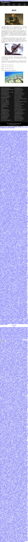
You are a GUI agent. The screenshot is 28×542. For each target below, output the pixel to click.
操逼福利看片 (19, 171)
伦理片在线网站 (23, 314)
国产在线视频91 (16, 192)
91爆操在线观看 (19, 189)
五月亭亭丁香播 (23, 173)
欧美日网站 (6, 452)
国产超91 (4, 434)
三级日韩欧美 (14, 138)
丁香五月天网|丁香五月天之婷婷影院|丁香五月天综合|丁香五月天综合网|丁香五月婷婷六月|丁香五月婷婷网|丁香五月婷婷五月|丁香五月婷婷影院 (14, 338)
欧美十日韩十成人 (10, 464)
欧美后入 (19, 488)
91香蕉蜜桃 (6, 415)
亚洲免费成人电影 (23, 511)
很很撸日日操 (19, 200)
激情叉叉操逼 (5, 135)
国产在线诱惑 (6, 194)
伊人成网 (4, 522)
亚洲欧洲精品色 (24, 215)
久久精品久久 (20, 242)
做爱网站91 (21, 341)
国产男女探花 (10, 356)
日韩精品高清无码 (18, 292)
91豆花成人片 (17, 391)
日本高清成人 (2, 309)
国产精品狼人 (17, 279)
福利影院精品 (23, 249)
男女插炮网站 (7, 178)
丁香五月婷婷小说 (23, 239)
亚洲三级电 (8, 485)
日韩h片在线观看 (16, 161)
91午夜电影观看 (11, 429)
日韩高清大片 (10, 157)
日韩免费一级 (2, 304)
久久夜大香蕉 (17, 517)
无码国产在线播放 (5, 187)
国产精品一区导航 (20, 160)
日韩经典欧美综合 (15, 180)
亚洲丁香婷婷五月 (17, 247)
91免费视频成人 (5, 313)
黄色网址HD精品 (13, 213)
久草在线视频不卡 (15, 539)
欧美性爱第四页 (16, 185)
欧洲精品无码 (8, 256)
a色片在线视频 (20, 261)
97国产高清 (4, 355)
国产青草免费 (11, 276)
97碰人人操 (17, 366)
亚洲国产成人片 (21, 483)
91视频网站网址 (10, 374)
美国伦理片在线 (13, 245)
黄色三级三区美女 (5, 155)
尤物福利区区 (13, 257)
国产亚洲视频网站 (13, 264)
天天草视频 (17, 531)
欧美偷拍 (25, 410)
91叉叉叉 (26, 476)
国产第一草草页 (23, 163)
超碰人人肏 (12, 384)
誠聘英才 (14, 5)
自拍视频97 (10, 489)
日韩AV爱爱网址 (8, 461)
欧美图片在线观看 (10, 165)
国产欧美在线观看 (7, 250)
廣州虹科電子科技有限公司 (18, 97)
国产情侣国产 (25, 492)
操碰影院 (13, 343)
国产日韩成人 (8, 448)
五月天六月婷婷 (17, 208)
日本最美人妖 (13, 224)
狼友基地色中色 (7, 356)
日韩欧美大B (10, 529)
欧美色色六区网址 (19, 400)
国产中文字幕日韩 (7, 308)
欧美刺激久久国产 (19, 501)
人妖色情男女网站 (20, 451)
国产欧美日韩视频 (6, 302)
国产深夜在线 (14, 219)
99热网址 (23, 528)
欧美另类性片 (5, 167)
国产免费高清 (17, 250)
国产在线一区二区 (17, 152)
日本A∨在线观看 (17, 477)
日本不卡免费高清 (8, 242)
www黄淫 (1, 440)
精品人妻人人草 (23, 358)
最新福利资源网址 (5, 186)
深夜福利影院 (25, 303)
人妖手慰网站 (19, 353)
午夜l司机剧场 (24, 467)
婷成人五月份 (23, 422)
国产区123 (7, 515)
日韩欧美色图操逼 (3, 142)
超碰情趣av (14, 536)
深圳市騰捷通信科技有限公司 (5, 104)
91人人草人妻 (13, 516)
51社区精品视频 (13, 528)
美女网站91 (20, 360)
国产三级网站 (2, 496)
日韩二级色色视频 (15, 482)
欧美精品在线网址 (10, 137)
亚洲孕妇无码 (15, 149)
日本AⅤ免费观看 (16, 524)
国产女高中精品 (13, 383)
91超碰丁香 (20, 370)
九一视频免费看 (8, 423)
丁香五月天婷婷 (4, 165)
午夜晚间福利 (20, 304)
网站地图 (12, 127)
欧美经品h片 (9, 357)
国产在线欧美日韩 (20, 256)
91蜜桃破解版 (5, 488)
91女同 (14, 495)
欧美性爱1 (14, 457)
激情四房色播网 (15, 165)
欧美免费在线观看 (3, 216)
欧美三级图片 (24, 132)
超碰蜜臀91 (24, 453)
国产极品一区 (25, 306)
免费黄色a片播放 (2, 245)
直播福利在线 (4, 258)
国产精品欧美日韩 (19, 428)
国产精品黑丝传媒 (8, 493)
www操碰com (5, 491)
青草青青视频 (20, 132)
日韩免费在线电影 (5, 153)
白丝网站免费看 (16, 195)
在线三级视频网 (3, 222)
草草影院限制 (5, 505)
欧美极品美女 (24, 204)
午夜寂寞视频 (13, 363)
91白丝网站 (9, 510)
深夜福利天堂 (20, 406)
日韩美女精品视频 (8, 219)
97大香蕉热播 (20, 475)
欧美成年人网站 (10, 132)
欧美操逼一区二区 (23, 500)
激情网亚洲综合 (13, 233)
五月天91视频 (18, 396)
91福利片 (8, 526)
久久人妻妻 (19, 392)
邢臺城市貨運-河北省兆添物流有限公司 (20, 109)
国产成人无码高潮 (18, 130)
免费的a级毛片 (3, 237)
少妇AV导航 (22, 370)
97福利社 (15, 487)
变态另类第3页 (10, 175)
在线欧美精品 (14, 154)
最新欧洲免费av (5, 289)
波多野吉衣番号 (7, 217)
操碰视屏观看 (2, 305)
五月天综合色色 (13, 237)
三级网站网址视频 (21, 450)
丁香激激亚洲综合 (25, 141)
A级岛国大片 (14, 498)
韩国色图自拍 (2, 446)
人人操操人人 (24, 526)
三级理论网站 (17, 164)
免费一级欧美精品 (11, 152)
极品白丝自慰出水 (5, 180)
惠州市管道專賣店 (17, 100)
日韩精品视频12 (10, 494)
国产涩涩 (4, 343)
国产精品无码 (5, 214)
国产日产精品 (7, 176)
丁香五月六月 (12, 229)
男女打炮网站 (17, 298)
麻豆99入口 (11, 441)
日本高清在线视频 (22, 282)
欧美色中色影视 (19, 393)
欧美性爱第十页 (19, 175)
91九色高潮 (13, 519)
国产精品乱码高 (9, 272)
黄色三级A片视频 (8, 263)
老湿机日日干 (24, 228)
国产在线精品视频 (6, 253)
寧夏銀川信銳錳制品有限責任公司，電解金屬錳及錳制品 (7, 92)
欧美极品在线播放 (9, 241)
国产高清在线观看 (22, 194)
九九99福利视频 (10, 506)
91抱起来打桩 (21, 485)
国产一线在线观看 (22, 496)
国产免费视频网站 (13, 174)
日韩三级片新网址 (8, 362)
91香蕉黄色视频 (12, 134)
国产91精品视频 (6, 205)
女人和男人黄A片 (8, 233)
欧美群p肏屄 (17, 418)
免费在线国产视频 (17, 148)
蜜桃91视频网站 (22, 340)
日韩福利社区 (23, 461)
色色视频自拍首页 (24, 498)
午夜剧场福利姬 (15, 483)
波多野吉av (22, 476)
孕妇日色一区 (23, 254)
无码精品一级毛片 (9, 181)
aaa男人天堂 (20, 509)
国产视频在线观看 (12, 254)
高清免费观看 (4, 290)
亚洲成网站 (5, 533)
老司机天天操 (20, 284)
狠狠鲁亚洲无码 (2, 171)
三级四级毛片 (4, 540)
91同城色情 (3, 433)
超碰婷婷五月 (10, 177)
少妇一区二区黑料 (19, 159)
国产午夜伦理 (21, 169)
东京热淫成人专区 (20, 505)
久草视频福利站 (15, 146)
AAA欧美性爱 (9, 432)
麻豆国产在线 (7, 392)
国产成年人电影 (21, 185)
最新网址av (2, 421)
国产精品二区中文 (5, 300)
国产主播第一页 (17, 194)
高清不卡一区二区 (7, 244)
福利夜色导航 (4, 407)
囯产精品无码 (15, 157)
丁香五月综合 (22, 289)
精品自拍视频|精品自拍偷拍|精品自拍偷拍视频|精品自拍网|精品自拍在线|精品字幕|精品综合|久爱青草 (14, 316)
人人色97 (24, 440)
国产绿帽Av (14, 535)
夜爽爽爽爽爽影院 (19, 308)
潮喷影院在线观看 (19, 174)
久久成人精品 (2, 468)
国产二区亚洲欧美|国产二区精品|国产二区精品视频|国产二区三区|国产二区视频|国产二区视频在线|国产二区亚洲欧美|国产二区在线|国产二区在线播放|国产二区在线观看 (14, 330)
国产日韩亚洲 (11, 247)
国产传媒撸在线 (18, 150)
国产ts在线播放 (3, 181)
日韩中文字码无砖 (18, 196)
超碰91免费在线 (15, 504)
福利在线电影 (10, 146)
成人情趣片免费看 (8, 236)
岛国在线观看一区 (17, 300)
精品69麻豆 (3, 396)
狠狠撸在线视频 (21, 247)
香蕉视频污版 (15, 522)
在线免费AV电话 (18, 431)
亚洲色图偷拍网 (10, 439)
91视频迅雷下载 (14, 191)
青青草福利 (25, 468)
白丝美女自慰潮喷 (23, 194)
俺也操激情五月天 (3, 344)
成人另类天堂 (3, 409)
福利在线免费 (7, 306)
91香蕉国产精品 (12, 298)
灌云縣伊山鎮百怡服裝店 (18, 96)
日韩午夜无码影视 (23, 297)
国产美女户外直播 (15, 267)
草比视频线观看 (9, 457)
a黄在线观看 (18, 502)
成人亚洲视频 (4, 199)
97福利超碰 (8, 540)
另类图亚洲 (8, 340)
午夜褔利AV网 (9, 424)
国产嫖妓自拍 (22, 472)
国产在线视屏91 (5, 442)
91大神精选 (2, 518)
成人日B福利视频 (18, 526)
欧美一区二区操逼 (17, 201)
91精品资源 (12, 437)
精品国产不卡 (7, 278)
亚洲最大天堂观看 (12, 418)
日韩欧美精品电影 (7, 201)
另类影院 (17, 341)
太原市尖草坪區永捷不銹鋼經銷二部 (6, 120)
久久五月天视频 (21, 389)
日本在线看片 (7, 226)
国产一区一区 (25, 276)
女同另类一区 (18, 233)
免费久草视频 (14, 275)
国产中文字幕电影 (18, 212)
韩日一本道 (5, 506)
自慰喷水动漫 (5, 230)
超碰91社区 (8, 522)
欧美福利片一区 (14, 268)
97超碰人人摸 (15, 438)
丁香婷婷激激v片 (12, 246)
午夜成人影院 (17, 262)
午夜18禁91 (21, 423)
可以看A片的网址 (20, 149)
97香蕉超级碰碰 (24, 233)
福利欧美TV (7, 484)
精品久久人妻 (9, 539)
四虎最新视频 (6, 143)
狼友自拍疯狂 (7, 360)
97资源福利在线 (16, 390)
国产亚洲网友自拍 (13, 227)
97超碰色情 (3, 360)
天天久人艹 (20, 350)
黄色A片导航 (17, 405)
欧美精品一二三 (11, 156)
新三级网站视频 (17, 239)
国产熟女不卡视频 (24, 233)
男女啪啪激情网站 (25, 227)
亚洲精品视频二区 (10, 515)
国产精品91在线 (9, 180)
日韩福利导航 (2, 528)
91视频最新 (25, 529)
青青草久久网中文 (19, 355)
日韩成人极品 (4, 267)
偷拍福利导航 (4, 207)
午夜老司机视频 (22, 359)
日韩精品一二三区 (10, 423)
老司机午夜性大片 (3, 515)
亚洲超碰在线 (13, 364)
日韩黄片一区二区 (19, 264)
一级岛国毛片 (13, 208)
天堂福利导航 (25, 438)
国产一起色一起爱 (17, 205)
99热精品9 (13, 461)
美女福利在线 (23, 148)
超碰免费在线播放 (13, 523)
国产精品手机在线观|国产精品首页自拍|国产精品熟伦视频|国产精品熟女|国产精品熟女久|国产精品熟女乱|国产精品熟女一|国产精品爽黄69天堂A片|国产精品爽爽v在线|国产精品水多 (14, 337)
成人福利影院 (13, 309)
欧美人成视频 (21, 235)
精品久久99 (19, 467)
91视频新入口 (3, 384)
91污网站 (11, 513)
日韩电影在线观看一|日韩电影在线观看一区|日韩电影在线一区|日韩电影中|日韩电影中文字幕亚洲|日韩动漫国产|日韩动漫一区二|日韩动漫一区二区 (14, 320)
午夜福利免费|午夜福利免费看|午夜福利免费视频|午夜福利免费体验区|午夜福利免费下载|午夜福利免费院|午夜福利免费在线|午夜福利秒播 (14, 333)
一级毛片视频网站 (11, 300)
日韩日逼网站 (10, 371)
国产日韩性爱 (15, 175)
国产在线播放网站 (9, 207)
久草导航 (20, 429)
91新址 (25, 455)
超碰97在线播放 (23, 420)
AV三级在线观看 (25, 245)
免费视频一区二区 (6, 266)
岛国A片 (19, 462)
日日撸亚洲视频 (24, 348)
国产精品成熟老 (6, 255)
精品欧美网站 (2, 392)
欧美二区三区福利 (20, 252)
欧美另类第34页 (6, 390)
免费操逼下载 (5, 481)
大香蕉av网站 (5, 428)
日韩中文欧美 (9, 384)
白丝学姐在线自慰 (12, 417)
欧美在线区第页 (20, 267)
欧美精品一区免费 (22, 300)
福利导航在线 (25, 304)
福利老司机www (12, 540)
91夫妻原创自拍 (7, 174)
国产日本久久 (20, 241)
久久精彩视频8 (2, 306)
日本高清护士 (16, 283)
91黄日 (6, 349)
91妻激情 (12, 407)
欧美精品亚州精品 (24, 144)
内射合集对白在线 (16, 186)
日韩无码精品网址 (22, 397)
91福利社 (4, 516)
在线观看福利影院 (7, 301)
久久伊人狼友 (23, 352)
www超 (21, 412)
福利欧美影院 (14, 252)
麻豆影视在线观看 (23, 278)
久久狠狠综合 (18, 401)
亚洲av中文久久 (7, 133)
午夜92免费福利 (18, 219)
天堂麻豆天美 (9, 355)
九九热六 (17, 356)
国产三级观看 (6, 247)
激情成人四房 (7, 239)
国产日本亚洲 (9, 284)
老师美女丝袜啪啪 (19, 533)
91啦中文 (5, 421)
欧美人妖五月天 (21, 459)
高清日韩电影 (25, 256)
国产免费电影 (18, 133)
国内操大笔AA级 (15, 147)
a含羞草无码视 (23, 376)
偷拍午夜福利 (5, 504)
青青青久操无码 (9, 525)
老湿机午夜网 (23, 401)
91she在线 (12, 393)
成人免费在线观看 (8, 189)
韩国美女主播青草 (9, 443)
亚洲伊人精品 (20, 276)
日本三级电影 (4, 182)
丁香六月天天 (11, 304)
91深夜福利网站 (5, 509)
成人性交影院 (9, 431)
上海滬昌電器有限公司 (4, 105)
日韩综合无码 (23, 138)
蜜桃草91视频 (15, 506)
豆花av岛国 (10, 346)
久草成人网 (23, 536)
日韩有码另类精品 (8, 363)
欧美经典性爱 (13, 384)
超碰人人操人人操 (8, 406)
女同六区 (20, 448)
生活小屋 (2, 108)
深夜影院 (24, 423)
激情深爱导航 (21, 140)
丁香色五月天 (7, 202)
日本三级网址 (5, 158)
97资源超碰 (21, 390)
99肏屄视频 (3, 480)
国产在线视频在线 (9, 267)
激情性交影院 (18, 178)
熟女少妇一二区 (5, 494)
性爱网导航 (2, 500)
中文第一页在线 (2, 190)
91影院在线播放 (8, 159)
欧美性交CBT (24, 392)
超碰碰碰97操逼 (11, 537)
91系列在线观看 (5, 537)
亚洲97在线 (2, 342)
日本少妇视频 (14, 501)
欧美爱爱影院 (10, 180)
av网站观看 (17, 434)
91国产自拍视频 (17, 288)
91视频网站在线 (18, 414)
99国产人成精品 (5, 489)
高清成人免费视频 (15, 184)
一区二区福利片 (20, 243)
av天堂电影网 (14, 499)
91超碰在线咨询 (18, 444)
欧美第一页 (3, 476)
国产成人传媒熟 (22, 477)
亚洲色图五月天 (15, 177)
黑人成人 (8, 397)
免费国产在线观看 (19, 233)
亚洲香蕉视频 (23, 286)
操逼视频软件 (7, 530)
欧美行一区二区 (11, 283)
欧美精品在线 (14, 199)
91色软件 (1, 345)
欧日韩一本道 (10, 509)
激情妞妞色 (18, 345)
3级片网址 (7, 366)
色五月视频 (7, 526)
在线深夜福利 (7, 287)
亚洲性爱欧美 (21, 512)
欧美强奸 (11, 444)
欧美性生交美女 (5, 365)
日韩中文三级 (19, 513)
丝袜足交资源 (10, 353)
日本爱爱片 (26, 524)
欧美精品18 (18, 368)
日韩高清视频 (10, 294)
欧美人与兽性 (17, 309)
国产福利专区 (2, 131)
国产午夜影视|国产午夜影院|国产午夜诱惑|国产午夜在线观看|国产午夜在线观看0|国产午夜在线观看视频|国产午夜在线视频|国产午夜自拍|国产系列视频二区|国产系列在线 (13, 317)
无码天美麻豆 (17, 520)
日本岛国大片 (7, 409)
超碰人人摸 (16, 378)
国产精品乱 (2, 469)
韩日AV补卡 (4, 474)
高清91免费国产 (20, 283)
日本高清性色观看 (10, 169)
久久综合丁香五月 (12, 480)
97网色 (22, 432)
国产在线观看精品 (12, 295)
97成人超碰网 (2, 347)
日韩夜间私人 (8, 208)
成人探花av (5, 410)
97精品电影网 (10, 413)
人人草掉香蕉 (25, 261)
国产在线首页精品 (16, 223)
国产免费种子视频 (24, 213)
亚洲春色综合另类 (17, 449)
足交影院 (8, 458)
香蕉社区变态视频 (9, 191)
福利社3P (12, 512)
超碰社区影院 (11, 484)
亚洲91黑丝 (9, 511)
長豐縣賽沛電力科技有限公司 (18, 120)
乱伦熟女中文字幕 (7, 163)
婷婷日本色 (14, 460)
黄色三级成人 (14, 228)
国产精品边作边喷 (6, 295)
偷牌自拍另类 (8, 377)
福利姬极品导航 (3, 419)
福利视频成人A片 (10, 421)
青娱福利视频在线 (4, 364)
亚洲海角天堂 (15, 395)
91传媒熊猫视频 (5, 462)
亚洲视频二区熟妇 (17, 490)
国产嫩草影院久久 (14, 361)
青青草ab (23, 464)
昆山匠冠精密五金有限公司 (5, 113)
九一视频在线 (16, 445)
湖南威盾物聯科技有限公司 (18, 88)
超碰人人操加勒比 (21, 156)
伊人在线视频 (4, 487)
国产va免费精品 (20, 179)
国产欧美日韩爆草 (5, 429)
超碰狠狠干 (22, 364)
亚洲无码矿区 (17, 351)
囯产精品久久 (17, 512)
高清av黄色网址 (3, 260)
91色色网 (20, 480)
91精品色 (15, 487)
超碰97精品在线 (25, 435)
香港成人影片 (16, 156)
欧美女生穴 (14, 368)
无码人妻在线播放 (14, 256)
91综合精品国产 (21, 183)
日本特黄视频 (23, 452)
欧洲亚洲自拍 (14, 210)
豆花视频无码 (6, 418)
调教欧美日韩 (10, 252)
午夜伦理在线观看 (20, 199)
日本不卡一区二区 (19, 245)
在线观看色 (15, 465)
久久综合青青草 (9, 411)
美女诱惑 (18, 510)
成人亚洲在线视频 (25, 224)
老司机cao (22, 384)
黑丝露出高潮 (5, 508)
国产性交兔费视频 (11, 270)
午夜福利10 (9, 349)
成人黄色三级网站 (17, 187)
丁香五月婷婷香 (16, 282)
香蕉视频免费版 (12, 279)
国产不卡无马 (10, 504)
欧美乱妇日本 (16, 276)
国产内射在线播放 (16, 427)
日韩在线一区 (10, 140)
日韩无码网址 (21, 351)
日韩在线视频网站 (22, 391)
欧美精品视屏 (3, 212)
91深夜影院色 (22, 541)
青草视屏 (2, 385)
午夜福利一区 (20, 215)
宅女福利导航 (19, 365)
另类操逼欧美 (9, 141)
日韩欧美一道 (19, 487)
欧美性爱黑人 (16, 188)
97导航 (14, 444)
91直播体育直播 (13, 190)
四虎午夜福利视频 (18, 422)
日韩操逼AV (22, 520)
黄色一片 (16, 417)
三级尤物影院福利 (22, 270)
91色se (10, 530)
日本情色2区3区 (12, 496)
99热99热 (21, 405)
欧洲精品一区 (2, 312)
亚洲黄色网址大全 (22, 523)
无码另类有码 (10, 228)
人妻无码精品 (4, 144)
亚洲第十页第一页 (22, 135)
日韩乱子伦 (7, 480)
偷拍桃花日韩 (3, 386)
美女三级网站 (16, 286)
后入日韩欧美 (19, 342)
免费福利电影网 (9, 210)
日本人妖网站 (20, 165)
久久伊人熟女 (5, 526)
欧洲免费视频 (11, 155)
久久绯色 (1, 448)
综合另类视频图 (15, 492)
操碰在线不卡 (2, 262)
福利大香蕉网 (15, 411)
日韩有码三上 (15, 346)
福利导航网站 (2, 226)
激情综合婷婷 (7, 240)
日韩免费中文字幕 (5, 235)
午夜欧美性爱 (4, 435)
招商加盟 (9, 5)
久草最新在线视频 (15, 218)
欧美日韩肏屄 (19, 294)
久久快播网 (21, 468)
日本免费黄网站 (13, 166)
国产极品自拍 (21, 168)
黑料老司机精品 (18, 420)
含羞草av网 (7, 486)
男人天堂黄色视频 (4, 261)
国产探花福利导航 (12, 367)
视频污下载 (13, 431)
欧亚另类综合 (4, 444)
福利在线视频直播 (23, 133)
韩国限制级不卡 (23, 490)
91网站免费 (9, 512)
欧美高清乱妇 (16, 230)
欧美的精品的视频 (3, 534)
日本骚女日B (22, 491)
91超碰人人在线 (15, 481)
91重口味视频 (20, 419)
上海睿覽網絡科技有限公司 (5, 112)
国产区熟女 (12, 450)
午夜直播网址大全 (24, 527)
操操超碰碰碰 (23, 196)
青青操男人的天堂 (4, 511)
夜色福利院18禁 (18, 238)
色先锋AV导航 (2, 363)
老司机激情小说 (22, 458)
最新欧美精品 (13, 234)
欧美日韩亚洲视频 (10, 169)
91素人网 (17, 359)
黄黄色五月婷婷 (17, 229)
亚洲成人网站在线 (4, 460)
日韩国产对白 (5, 359)
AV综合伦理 (5, 519)
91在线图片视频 (23, 454)
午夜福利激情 (21, 409)
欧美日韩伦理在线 (24, 219)
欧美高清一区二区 (12, 288)
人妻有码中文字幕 (7, 172)
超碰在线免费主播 (8, 476)
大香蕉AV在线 (4, 535)
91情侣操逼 (10, 405)
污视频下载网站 (13, 400)
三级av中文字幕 (17, 226)
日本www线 (12, 351)
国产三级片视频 (13, 341)
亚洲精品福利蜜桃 (9, 218)
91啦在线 (16, 459)
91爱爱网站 (10, 403)
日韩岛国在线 (22, 229)
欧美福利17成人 (19, 228)
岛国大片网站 (22, 131)
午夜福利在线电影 (11, 135)
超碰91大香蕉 (10, 428)
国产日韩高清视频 (17, 193)
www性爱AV (22, 362)
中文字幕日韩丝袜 (23, 205)
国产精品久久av (16, 287)
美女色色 (16, 406)
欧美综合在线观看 (13, 233)
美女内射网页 (20, 230)
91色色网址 (12, 430)
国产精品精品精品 (20, 170)
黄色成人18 (3, 443)
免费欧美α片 (22, 262)
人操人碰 (20, 379)
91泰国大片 (19, 454)
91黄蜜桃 (12, 377)
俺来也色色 (13, 452)
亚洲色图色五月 (13, 448)
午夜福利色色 (4, 149)
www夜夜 (1, 506)
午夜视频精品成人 (17, 293)
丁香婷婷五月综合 (13, 221)
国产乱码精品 (7, 254)
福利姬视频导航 (19, 142)
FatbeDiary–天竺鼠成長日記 (5, 101)
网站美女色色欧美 (23, 345)
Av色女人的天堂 (9, 231)
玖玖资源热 (14, 471)
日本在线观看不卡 (11, 208)
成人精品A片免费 (21, 202)
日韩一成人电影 (14, 220)
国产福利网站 (25, 313)
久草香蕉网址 (24, 414)
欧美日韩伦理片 (11, 188)
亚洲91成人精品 (18, 213)
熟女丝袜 (16, 370)
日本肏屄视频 (25, 481)
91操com (5, 515)
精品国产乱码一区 (18, 248)
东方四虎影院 (7, 265)
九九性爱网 (6, 368)
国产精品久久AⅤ (12, 507)
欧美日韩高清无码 (9, 136)
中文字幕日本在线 (23, 253)
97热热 (5, 379)
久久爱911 (12, 378)
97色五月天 (26, 519)
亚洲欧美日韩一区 (11, 193)
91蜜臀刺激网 (5, 498)
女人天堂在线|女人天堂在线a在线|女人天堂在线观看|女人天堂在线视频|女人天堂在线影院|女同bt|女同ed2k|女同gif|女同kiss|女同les (13, 336)
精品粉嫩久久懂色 (19, 501)
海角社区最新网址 (18, 526)
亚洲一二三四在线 (15, 272)
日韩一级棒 (9, 451)
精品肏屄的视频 (21, 455)
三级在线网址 (20, 515)
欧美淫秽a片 (2, 391)
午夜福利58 (21, 469)
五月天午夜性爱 (4, 399)
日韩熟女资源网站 (11, 462)
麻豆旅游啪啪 (15, 440)
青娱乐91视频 (10, 531)
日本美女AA (19, 497)
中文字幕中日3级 (10, 514)
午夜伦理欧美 (14, 342)
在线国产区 (12, 397)
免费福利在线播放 (22, 147)
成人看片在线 (7, 314)
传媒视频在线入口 (14, 510)
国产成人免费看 (13, 133)
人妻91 (18, 412)
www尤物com (9, 381)
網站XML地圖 (9, 123)
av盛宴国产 (9, 394)
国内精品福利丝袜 (22, 195)
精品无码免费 (10, 225)
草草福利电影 (13, 533)
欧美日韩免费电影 (7, 227)
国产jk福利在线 (14, 207)
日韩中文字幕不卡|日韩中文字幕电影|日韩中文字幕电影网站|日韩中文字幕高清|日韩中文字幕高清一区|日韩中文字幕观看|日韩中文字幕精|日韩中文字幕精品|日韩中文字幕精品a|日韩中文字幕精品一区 (14, 331)
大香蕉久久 (9, 533)
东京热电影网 (24, 284)
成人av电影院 (23, 506)
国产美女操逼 (24, 220)
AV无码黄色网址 (2, 242)
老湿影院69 (8, 383)
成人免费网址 (25, 225)
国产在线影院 (22, 155)
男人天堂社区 (20, 539)
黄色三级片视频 (13, 534)
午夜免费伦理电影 (13, 178)
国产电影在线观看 (13, 139)
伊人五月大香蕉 (12, 501)
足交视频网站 (6, 447)
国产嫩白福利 (5, 220)
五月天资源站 (22, 387)
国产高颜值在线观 (25, 221)
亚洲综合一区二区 (9, 277)
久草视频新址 (20, 313)
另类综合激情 (16, 455)
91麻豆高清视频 (7, 416)
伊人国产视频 (11, 282)
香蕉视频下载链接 (7, 139)
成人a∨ (1, 525)
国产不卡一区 (18, 197)
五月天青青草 (2, 417)
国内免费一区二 (21, 287)
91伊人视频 (9, 414)
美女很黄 (16, 480)
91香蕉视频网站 (12, 163)
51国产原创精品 (3, 523)
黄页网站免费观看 (14, 160)
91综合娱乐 (14, 505)
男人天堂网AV (2, 490)
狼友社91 (5, 394)
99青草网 (12, 381)
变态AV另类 (13, 518)
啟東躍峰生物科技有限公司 (18, 116)
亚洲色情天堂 (14, 180)
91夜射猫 (8, 364)
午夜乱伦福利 (10, 179)
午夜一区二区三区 (18, 240)
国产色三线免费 (10, 147)
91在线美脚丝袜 (24, 386)
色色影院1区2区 (18, 363)
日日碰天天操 (23, 234)
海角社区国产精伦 (14, 503)
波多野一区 (9, 519)
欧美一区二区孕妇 (12, 265)
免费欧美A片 (2, 495)
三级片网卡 (9, 473)
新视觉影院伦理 (18, 144)
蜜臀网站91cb (5, 539)
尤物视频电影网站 (6, 247)
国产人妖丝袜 (6, 372)
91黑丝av (19, 489)
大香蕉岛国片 (15, 515)
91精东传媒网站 (20, 425)
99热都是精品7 (13, 399)
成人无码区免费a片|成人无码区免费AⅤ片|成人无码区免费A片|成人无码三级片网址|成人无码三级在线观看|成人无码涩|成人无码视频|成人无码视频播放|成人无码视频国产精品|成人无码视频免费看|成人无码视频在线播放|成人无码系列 (14, 323)
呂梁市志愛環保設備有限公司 (5, 116)
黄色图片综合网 (7, 425)
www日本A (24, 411)
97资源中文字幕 (23, 292)
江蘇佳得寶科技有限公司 (4, 117)
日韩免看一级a (20, 492)
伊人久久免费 (5, 478)
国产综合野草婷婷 (19, 457)
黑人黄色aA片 (9, 407)
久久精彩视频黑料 (18, 285)
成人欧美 (2, 465)
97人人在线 (4, 351)
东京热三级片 (11, 312)
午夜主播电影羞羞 (9, 170)
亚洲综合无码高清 (18, 266)
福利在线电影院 (16, 312)
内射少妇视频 (16, 409)
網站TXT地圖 (14, 123)
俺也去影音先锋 (15, 421)
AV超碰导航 (15, 513)
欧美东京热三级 (8, 200)
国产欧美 (20, 434)
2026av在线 (25, 447)
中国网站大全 (14, 261)
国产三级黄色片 (14, 203)
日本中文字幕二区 (18, 163)
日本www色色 (17, 388)
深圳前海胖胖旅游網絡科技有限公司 (19, 113)
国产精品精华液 (16, 155)
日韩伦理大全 (2, 307)
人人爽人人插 (22, 164)
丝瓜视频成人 (16, 306)
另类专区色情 (18, 384)
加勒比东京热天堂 (16, 508)
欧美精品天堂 (23, 266)
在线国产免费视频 (17, 162)
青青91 (3, 389)
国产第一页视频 (17, 254)
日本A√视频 (22, 384)
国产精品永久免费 (16, 169)
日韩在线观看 (11, 287)
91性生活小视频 (4, 382)
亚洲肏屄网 (24, 457)
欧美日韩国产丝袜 (12, 262)
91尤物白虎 (25, 378)
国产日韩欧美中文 (17, 232)
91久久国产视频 (5, 156)
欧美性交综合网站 (10, 410)
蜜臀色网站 (12, 490)
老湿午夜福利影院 (19, 290)
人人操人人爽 (25, 379)
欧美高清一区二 (24, 263)
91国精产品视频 (22, 413)
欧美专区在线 (11, 161)
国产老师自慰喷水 (19, 296)
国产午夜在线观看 (15, 303)
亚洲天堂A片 (16, 377)
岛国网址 (23, 460)
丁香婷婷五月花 (7, 166)
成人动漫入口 (23, 280)
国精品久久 (14, 401)
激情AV (2, 377)
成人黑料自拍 (2, 246)
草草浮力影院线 (14, 402)
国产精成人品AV (17, 461)
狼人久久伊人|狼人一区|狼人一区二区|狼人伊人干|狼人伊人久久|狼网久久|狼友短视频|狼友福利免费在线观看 (13, 339)
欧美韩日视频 (18, 139)
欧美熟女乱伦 (21, 186)
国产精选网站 (7, 272)
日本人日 (20, 436)
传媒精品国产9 (15, 514)
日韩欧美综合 (7, 232)
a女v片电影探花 (20, 415)
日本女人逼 (2, 515)
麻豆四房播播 (18, 530)
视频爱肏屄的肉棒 (18, 446)
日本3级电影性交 (6, 440)
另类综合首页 (11, 348)
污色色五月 (22, 473)
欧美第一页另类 (17, 208)
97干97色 (4, 448)
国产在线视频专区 (14, 263)
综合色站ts (24, 515)
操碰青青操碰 (24, 174)
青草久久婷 (17, 540)
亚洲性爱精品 (17, 364)
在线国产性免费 (6, 456)
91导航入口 (24, 417)
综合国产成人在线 (13, 502)
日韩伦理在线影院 (14, 243)
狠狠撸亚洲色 (10, 183)
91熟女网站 (5, 471)
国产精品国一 (4, 231)
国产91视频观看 (21, 155)
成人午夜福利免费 (11, 269)
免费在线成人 (10, 153)
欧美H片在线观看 (9, 535)
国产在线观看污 (24, 182)
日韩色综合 (10, 386)
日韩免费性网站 (22, 427)
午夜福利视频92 (20, 153)
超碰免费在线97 (5, 367)
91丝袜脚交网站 (9, 505)
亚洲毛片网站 (5, 405)
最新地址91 (13, 500)
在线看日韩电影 (23, 247)
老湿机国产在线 (20, 403)
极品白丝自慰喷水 (6, 292)
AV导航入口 (14, 525)
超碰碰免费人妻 (19, 453)
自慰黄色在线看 (15, 475)
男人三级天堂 (13, 250)
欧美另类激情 (25, 177)
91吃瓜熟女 (13, 344)
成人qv (16, 454)
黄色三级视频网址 (5, 157)
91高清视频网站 (17, 466)
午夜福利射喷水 (11, 387)
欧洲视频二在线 (8, 211)
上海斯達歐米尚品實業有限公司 (5, 88)
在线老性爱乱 (13, 526)
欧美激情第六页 (22, 300)
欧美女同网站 (21, 409)
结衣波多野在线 (8, 138)
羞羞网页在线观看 (12, 292)
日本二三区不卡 (18, 375)
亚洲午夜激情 (25, 243)
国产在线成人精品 (12, 196)
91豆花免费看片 (12, 385)
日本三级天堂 (3, 236)
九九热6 (25, 503)
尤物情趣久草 (18, 498)
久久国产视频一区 (11, 289)
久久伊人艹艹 (5, 458)
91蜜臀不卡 (22, 478)
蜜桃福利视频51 (15, 214)
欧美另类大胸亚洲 (7, 249)
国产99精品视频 (23, 285)
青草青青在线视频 (19, 190)
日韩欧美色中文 (9, 401)
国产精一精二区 (16, 168)
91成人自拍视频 (13, 189)
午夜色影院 (22, 396)
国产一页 (3, 484)
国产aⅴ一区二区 (20, 157)
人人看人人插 (20, 303)
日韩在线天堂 (12, 172)
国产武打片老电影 (11, 300)
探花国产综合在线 (4, 457)
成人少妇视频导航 (17, 155)
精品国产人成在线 (20, 210)
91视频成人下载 (10, 214)
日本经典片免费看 (10, 149)
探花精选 (6, 439)
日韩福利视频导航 (4, 423)
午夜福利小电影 (3, 384)
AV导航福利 (18, 491)
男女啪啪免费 (5, 228)
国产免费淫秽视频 (6, 282)
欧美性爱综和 (24, 434)
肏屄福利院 (18, 473)
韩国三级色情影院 (5, 346)
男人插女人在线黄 (13, 315)
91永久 (24, 539)
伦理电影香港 (11, 293)
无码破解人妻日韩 (14, 357)
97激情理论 (16, 486)
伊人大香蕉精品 (10, 373)
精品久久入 (8, 351)
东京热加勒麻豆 (13, 398)
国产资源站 (16, 389)
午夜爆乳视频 (22, 206)
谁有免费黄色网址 (4, 180)
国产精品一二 (12, 212)
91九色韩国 (17, 347)
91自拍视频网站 (2, 178)
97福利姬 (25, 450)
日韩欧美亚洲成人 (20, 503)
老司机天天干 (8, 449)
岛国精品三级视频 (9, 199)
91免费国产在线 (8, 290)
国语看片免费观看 (5, 299)
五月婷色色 (2, 368)
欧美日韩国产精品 (3, 520)
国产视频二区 (12, 306)
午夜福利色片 (19, 537)
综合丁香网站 (17, 134)
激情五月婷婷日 (16, 270)
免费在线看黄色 (10, 186)
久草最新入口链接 (12, 240)
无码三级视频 (21, 470)
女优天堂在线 (14, 432)
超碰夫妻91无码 (16, 135)
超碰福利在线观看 (14, 236)
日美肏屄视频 (17, 519)
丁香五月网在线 (3, 200)
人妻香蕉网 (13, 406)
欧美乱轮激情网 (11, 168)
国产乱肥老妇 (25, 207)
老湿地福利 (6, 465)
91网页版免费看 (16, 374)
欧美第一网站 (21, 169)
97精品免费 (12, 470)
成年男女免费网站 (23, 281)
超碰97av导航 (11, 538)
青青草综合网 (7, 262)
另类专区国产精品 (7, 307)
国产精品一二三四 (5, 148)
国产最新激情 (12, 239)
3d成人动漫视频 (17, 206)
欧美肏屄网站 (11, 202)
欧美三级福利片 (12, 176)
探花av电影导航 (4, 370)
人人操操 (6, 467)
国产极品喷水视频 (8, 204)
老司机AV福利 (24, 509)
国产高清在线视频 (15, 216)
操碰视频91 (25, 424)
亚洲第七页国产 (20, 395)
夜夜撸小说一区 (12, 145)
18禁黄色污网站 (20, 236)
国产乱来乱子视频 (18, 305)
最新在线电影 (23, 150)
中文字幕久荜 (11, 469)
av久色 (6, 426)
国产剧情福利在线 (3, 159)
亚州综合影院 (2, 362)
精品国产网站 (6, 177)
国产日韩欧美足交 (16, 370)
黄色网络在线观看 (5, 269)
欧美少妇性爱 (10, 303)
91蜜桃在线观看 (24, 537)
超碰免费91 (16, 437)
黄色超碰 (13, 405)
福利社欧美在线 (11, 302)
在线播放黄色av (22, 246)
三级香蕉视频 (8, 517)
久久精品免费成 (21, 377)
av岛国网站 (10, 498)
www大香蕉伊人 (4, 503)
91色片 (26, 367)
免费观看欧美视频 (7, 257)
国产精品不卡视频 (3, 130)
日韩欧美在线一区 (5, 270)
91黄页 (9, 448)
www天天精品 (25, 394)
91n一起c (23, 375)
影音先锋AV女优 (5, 371)
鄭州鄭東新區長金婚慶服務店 (5, 97)
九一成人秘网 (2, 436)
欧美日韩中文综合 (12, 248)
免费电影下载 (10, 184)
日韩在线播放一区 (7, 173)
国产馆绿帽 (17, 379)
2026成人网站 (24, 480)
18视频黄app (25, 501)
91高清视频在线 (10, 365)
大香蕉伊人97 (24, 429)
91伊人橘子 (3, 493)
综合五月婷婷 (8, 182)
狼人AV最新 (3, 409)
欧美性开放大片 (2, 232)
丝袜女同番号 (12, 131)
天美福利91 (4, 507)
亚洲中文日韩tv (20, 430)
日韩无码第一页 (10, 495)
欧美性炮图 (10, 491)
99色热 (16, 425)
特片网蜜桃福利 (3, 164)
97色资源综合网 (8, 398)
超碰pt (8, 419)
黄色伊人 (10, 372)
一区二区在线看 (4, 169)
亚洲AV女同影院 (9, 404)
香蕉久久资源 (2, 470)
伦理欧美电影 (6, 146)
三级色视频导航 (8, 260)
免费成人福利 (13, 345)
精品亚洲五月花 (22, 162)
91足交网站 (20, 486)
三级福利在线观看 (6, 276)
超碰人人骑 (26, 362)
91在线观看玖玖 (22, 357)
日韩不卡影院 (3, 366)
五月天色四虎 (19, 154)
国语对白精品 (5, 514)
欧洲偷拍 (17, 516)
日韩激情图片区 (11, 278)
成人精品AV (11, 392)
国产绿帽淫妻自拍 (18, 145)
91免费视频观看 (13, 472)
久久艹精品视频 (17, 251)
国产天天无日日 (8, 516)
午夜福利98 (9, 354)
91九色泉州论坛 (3, 431)
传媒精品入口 (14, 144)
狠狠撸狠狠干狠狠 (21, 216)
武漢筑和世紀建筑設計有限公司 (18, 117)
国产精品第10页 (24, 154)
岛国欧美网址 (20, 158)
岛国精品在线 (23, 197)
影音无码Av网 (10, 368)
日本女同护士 (15, 158)
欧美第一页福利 (5, 283)
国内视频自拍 (14, 294)
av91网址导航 (6, 348)
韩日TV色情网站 (6, 475)
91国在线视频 (11, 419)
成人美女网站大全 (11, 148)
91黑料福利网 (9, 382)
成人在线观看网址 (16, 380)
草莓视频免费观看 (11, 391)
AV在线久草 (20, 522)
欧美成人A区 (11, 380)
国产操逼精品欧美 (8, 347)
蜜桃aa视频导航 (19, 315)
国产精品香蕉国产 (7, 286)
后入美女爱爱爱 (23, 518)
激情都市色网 (8, 534)
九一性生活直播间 (25, 494)
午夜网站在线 (24, 142)
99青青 (18, 361)
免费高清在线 (8, 291)
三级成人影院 (16, 271)
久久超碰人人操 (4, 501)
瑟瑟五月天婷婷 (19, 404)
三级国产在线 (20, 465)
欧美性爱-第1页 (7, 131)
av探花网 (3, 352)
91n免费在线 (10, 359)
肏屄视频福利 (16, 484)
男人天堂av (14, 491)
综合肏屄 (12, 487)
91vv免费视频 (22, 372)
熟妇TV (22, 410)
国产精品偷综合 (19, 354)
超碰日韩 (6, 529)
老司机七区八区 (12, 434)
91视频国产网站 (20, 438)
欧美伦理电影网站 (5, 168)
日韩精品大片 (7, 427)
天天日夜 (18, 493)
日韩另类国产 (13, 130)
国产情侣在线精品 (17, 131)
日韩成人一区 (12, 340)
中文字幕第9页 (17, 265)
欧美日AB (8, 399)
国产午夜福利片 (24, 273)
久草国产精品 (16, 304)
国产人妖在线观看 (15, 241)
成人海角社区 (21, 445)
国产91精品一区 (24, 241)
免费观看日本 (22, 463)
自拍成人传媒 (2, 477)
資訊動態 (3, 5)
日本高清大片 (23, 251)
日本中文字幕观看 (17, 280)
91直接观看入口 (20, 395)
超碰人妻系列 (16, 429)
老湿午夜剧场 (5, 345)
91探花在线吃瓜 (6, 420)
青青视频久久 (25, 505)
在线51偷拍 (15, 369)
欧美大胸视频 (24, 275)
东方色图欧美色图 (11, 230)
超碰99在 (24, 521)
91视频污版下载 (11, 151)
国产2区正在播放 (20, 207)
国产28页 (17, 436)
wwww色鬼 (17, 343)
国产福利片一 (7, 155)
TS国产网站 (3, 388)
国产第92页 (22, 449)
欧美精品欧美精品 (23, 293)
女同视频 (14, 373)
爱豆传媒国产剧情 (24, 305)
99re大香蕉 (18, 398)
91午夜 (21, 426)
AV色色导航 (17, 448)
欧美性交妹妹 (14, 404)
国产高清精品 (9, 215)
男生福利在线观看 (11, 143)
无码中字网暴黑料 (19, 237)
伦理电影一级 (13, 296)
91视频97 (19, 506)
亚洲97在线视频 (6, 487)
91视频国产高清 (23, 139)
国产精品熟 (24, 448)
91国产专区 (14, 359)
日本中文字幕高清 (12, 251)
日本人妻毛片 (8, 463)
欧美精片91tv (5, 464)
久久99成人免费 (16, 423)
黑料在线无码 (20, 222)
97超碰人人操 (25, 465)
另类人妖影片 (24, 296)
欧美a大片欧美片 (7, 264)
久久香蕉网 (18, 525)
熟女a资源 (23, 442)
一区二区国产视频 (24, 407)
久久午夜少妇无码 (23, 187)
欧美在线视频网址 (19, 211)
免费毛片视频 (6, 445)
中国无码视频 (13, 204)
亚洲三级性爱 (25, 469)
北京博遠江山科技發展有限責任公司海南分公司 (20, 101)
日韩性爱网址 (5, 472)
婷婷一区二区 (9, 379)
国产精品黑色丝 (22, 301)
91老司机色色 (22, 347)
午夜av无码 (8, 400)
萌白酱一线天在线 (20, 261)
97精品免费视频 (5, 175)
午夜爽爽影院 (20, 177)
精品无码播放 (20, 225)
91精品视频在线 (13, 273)
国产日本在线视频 (22, 192)
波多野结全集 (11, 195)
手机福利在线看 (5, 162)
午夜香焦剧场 (5, 397)
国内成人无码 (12, 201)
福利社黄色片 (20, 277)
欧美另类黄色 (22, 257)
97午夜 (4, 398)
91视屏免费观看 (6, 369)
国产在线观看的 (9, 154)
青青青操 (4, 404)
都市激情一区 (11, 447)
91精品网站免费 (16, 469)
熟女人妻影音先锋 (6, 524)
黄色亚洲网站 (6, 370)
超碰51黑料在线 (14, 443)
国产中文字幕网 (19, 231)
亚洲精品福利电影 (13, 314)
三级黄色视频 (5, 499)
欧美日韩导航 (4, 492)
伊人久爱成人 (5, 356)
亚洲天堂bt (21, 356)
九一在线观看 (9, 471)
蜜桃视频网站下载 (13, 249)
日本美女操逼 (4, 412)
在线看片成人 (4, 169)
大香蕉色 (12, 349)
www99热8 (20, 515)
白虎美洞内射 (22, 471)
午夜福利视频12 (23, 248)
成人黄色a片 (2, 370)
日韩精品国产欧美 (9, 433)
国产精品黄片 (25, 165)
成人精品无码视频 (5, 275)
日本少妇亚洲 (22, 356)
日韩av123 (5, 500)
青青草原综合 (5, 179)
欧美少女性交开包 (17, 349)
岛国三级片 (16, 462)
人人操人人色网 (10, 465)
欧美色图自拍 (15, 132)
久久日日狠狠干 (17, 384)
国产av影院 (9, 393)
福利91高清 (12, 477)
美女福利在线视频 (5, 132)
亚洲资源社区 (5, 512)
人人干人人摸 (20, 435)
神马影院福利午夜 (23, 388)
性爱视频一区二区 (5, 395)
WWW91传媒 (24, 412)
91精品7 (22, 382)
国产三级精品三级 (4, 137)
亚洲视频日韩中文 (9, 492)
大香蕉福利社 (7, 466)
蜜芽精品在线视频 (18, 507)
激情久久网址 (6, 198)
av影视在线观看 (20, 299)
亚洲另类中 (14, 413)
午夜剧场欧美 (6, 469)
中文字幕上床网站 (5, 538)
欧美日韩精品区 (7, 285)
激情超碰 (18, 402)
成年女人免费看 (13, 171)
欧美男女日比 (2, 274)
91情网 (14, 531)
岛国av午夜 (10, 536)
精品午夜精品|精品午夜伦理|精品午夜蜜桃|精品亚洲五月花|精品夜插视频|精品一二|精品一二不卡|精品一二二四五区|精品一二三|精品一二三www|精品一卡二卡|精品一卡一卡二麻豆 (14, 318)
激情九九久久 (17, 372)
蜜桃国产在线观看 (15, 153)
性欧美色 (22, 385)
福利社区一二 (17, 257)
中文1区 (25, 395)
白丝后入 (5, 342)
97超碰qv (13, 376)
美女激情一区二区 (23, 232)
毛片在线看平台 (4, 154)
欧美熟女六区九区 (13, 308)
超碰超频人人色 (15, 509)
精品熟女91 (24, 532)
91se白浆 (4, 482)
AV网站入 (5, 350)
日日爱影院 (7, 513)
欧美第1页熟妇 (7, 305)
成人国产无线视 (22, 279)
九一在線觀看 (23, 342)
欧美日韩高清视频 (16, 140)
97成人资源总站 (23, 444)
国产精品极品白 (7, 274)
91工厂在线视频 (20, 378)
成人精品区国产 (3, 211)
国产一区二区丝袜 (5, 183)
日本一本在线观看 (3, 191)
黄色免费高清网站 (9, 482)
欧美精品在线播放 (11, 261)
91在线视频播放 (24, 272)
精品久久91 (18, 476)
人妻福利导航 (5, 193)
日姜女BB (22, 510)
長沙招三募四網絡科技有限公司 (18, 89)
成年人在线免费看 (4, 210)
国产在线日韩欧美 (14, 215)
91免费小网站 (24, 513)
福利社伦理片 (23, 294)
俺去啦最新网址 (19, 532)
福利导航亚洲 (21, 366)
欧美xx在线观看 (13, 307)
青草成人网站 (19, 411)
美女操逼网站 (13, 396)
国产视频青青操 (7, 477)
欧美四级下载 (13, 310)
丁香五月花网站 (10, 167)
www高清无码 (10, 481)
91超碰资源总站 (23, 466)
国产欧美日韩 (5, 294)
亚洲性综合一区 (10, 259)
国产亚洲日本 (8, 341)
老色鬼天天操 (10, 198)
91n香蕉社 (4, 387)
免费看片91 (19, 369)
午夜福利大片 (11, 192)
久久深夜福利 (10, 415)
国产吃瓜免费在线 (19, 273)
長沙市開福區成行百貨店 (18, 108)
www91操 (23, 497)
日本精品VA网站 (7, 470)
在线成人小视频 (12, 286)
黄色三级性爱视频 (6, 281)
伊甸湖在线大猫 (14, 200)
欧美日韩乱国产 (4, 272)
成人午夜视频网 (21, 271)
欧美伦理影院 (16, 151)
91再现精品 (3, 461)
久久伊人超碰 (15, 435)
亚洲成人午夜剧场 (24, 495)
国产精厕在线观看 (4, 215)
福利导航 (4, 521)
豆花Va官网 (6, 391)
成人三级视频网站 (6, 196)
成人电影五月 (24, 437)
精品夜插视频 (21, 306)
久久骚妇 (11, 427)
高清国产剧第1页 (3, 141)
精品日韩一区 (5, 374)
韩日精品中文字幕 (6, 192)
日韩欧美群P (13, 463)
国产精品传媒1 (6, 479)
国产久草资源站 (23, 201)
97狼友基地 (24, 354)
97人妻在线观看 (23, 446)
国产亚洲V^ (15, 467)
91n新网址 (23, 487)
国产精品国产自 (17, 295)
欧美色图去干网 (14, 451)
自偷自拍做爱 (14, 355)
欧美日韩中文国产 (3, 234)
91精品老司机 (24, 371)
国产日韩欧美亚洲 (4, 284)
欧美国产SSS (5, 510)
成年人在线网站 (24, 189)
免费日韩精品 (2, 238)
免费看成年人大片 (14, 209)
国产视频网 (11, 524)
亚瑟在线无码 (7, 304)
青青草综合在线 (7, 190)
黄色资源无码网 (5, 300)
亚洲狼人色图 (11, 487)
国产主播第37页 (17, 297)
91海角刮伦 (21, 361)
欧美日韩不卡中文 (11, 247)
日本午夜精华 (13, 473)
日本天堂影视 (5, 252)
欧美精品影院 (7, 145)
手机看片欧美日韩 (17, 143)
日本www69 (8, 487)
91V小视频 (3, 529)
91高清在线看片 (17, 172)
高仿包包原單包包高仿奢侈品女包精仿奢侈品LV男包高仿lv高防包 (7, 89)
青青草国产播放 (3, 450)
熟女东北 (18, 357)
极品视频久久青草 (5, 497)
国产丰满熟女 (22, 265)
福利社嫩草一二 (18, 538)
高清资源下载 (8, 310)
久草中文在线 (23, 208)
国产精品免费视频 (20, 311)
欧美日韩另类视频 (5, 208)
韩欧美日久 (15, 453)
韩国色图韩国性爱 (13, 521)
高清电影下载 (11, 205)
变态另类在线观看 (16, 441)
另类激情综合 (3, 203)
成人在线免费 (9, 342)
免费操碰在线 (13, 164)
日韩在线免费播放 (23, 193)
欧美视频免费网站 (11, 155)
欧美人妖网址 (6, 140)
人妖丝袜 (22, 367)
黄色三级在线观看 (6, 206)
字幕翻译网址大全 (8, 243)
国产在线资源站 (24, 264)
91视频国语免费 (4, 393)
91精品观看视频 (19, 460)
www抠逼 (8, 450)
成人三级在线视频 (6, 248)
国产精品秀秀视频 (19, 204)
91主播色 (8, 507)
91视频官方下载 (3, 138)
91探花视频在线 (22, 291)
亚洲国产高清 (12, 232)
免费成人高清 (8, 237)
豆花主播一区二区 (18, 217)
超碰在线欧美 (24, 404)
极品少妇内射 (3, 176)
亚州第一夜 (17, 344)
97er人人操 (22, 519)
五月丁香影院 (12, 389)
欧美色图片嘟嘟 (11, 280)
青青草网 (18, 443)
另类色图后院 (8, 344)
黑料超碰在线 (9, 209)
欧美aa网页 (4, 525)
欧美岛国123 (7, 540)
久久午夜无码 (10, 508)
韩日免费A (4, 517)
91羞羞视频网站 (18, 138)
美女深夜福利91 (20, 440)
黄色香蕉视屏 (19, 386)
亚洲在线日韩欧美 (6, 280)
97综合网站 (13, 362)
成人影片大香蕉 (23, 530)
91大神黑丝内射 (8, 160)
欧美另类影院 (4, 357)
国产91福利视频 (8, 222)
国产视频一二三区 (13, 238)
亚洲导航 (5, 518)
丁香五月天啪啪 (14, 136)
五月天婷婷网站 (2, 166)
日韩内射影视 (21, 418)
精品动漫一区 (23, 166)
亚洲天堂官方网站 (10, 370)
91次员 (25, 366)
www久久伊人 (7, 502)
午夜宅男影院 (14, 386)
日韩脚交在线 (6, 422)
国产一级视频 (14, 532)
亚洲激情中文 (16, 194)
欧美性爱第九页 (7, 490)
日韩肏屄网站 (15, 464)
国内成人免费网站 (13, 244)
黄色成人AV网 (5, 462)
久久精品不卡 (8, 164)
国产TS (9, 478)
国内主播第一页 (24, 290)
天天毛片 (4, 401)
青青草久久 (11, 440)
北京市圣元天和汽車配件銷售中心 (6, 96)
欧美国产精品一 (7, 233)
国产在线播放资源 (24, 217)
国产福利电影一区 (7, 134)
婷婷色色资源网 (22, 525)
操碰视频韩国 (24, 360)
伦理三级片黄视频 (15, 181)
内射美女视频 (23, 143)
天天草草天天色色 (17, 407)
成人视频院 (5, 424)
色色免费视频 (25, 343)
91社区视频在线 (7, 238)
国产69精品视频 (4, 209)
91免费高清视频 (19, 203)
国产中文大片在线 (19, 141)
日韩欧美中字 (11, 395)
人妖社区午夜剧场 (15, 424)
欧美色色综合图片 (12, 446)
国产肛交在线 (13, 347)
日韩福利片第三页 (13, 150)
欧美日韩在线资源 (3, 277)
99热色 (20, 348)
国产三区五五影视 (12, 226)
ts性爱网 (9, 452)
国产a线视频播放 (23, 307)
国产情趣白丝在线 (24, 145)
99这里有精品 (2, 395)
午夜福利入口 (5, 531)
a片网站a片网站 (7, 315)
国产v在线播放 (12, 274)
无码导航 (2, 454)
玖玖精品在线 (15, 371)
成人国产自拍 (12, 301)
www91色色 (22, 448)
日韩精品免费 (15, 415)
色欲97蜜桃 (18, 472)
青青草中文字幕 (23, 212)
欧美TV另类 (12, 515)
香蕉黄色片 (25, 341)
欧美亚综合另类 (22, 540)
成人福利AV (23, 488)
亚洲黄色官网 (7, 496)
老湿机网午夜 (16, 515)
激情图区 (11, 360)
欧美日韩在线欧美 (16, 235)
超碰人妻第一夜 (3, 402)
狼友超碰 (3, 540)
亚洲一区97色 (24, 400)
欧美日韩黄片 (7, 212)
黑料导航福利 (22, 439)
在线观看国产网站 (22, 274)
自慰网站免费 (19, 346)
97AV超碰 (14, 356)
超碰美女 (9, 500)
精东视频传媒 (21, 484)
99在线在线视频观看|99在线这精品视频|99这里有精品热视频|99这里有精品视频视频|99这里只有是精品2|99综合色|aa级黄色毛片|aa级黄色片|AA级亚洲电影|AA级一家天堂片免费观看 (14, 328)
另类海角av (17, 468)
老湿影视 (24, 356)
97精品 (16, 367)
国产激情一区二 (8, 245)
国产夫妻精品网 (6, 151)
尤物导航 (24, 421)
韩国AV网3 (21, 540)
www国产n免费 (2, 427)
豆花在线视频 (25, 416)
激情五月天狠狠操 (20, 198)
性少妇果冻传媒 (17, 500)
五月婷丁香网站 (17, 289)
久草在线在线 (7, 246)
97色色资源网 (13, 436)
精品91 (11, 416)
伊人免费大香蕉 (5, 536)
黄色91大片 (25, 405)
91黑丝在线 (24, 393)
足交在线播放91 (8, 144)
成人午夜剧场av (24, 353)
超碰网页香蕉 (11, 185)
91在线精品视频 (13, 375)
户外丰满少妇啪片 (3, 485)
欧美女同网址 (17, 274)
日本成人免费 (20, 514)
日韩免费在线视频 (21, 146)
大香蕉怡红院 (25, 425)
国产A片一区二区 (25, 231)
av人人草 (25, 485)
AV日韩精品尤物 (14, 408)
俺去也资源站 (17, 397)
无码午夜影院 (16, 470)
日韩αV (13, 474)
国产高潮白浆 (16, 313)
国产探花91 (15, 392)
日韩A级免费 (5, 358)
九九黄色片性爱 (7, 437)
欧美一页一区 (21, 421)
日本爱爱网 (25, 451)
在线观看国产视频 (8, 203)
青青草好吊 (20, 482)
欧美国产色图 (3, 263)
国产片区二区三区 (17, 281)
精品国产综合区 (19, 221)
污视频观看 (6, 395)
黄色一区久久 (9, 408)
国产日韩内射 (20, 394)
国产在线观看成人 (23, 288)
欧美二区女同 (14, 290)
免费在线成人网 (6, 454)
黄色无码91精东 (3, 400)
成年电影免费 (8, 130)
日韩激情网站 (25, 149)
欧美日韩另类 (6, 225)
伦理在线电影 (7, 194)
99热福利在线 (21, 374)
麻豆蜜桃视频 (20, 220)
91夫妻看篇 (10, 442)
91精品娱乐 (12, 458)
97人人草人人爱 (9, 402)
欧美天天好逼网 (24, 538)
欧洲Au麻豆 (12, 388)
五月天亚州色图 (7, 388)
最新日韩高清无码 (11, 194)
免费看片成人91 (13, 476)
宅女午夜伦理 (21, 381)
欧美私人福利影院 (18, 224)
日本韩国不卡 (2, 437)
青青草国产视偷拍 (3, 208)
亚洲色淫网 (7, 434)
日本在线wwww (13, 352)
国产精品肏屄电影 (16, 439)
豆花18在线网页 (18, 495)
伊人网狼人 (13, 379)
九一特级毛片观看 (8, 436)
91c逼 (5, 377)
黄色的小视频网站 (21, 408)
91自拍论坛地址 (13, 142)
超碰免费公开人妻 (3, 291)
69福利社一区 (13, 468)
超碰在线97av (4, 381)
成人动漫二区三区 (6, 195)
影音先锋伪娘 (14, 412)
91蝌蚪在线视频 (20, 181)
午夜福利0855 (5, 353)
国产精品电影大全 (13, 409)
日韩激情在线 (17, 362)
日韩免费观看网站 (4, 223)
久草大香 (2, 348)
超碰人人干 (21, 343)
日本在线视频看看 (7, 298)
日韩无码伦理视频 (6, 185)
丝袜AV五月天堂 (8, 409)
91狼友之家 (6, 446)
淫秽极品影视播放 (20, 260)
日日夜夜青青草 (5, 413)
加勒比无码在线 (8, 142)
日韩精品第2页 (19, 275)
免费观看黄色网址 (18, 376)
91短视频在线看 (20, 180)
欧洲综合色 (26, 389)
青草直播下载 (5, 152)
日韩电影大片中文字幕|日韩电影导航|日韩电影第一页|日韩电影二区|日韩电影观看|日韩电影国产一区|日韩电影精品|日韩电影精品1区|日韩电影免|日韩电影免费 (14, 321)
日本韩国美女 (22, 309)
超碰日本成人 (20, 424)
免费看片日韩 (22, 298)
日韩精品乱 (21, 447)
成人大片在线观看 (18, 310)
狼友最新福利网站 (21, 462)
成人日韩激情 (18, 249)
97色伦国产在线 (18, 314)
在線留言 (25, 5)
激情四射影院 (22, 441)
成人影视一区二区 (16, 183)
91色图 (16, 393)
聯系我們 (19, 5)
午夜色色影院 (5, 373)
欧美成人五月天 (2, 314)
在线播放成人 (16, 300)
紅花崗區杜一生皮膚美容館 (5, 100)
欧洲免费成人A (23, 238)
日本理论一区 (8, 384)
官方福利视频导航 (5, 261)
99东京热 (19, 410)
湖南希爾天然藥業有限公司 (5, 93)
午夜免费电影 (19, 494)
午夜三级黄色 (4, 310)
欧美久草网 (14, 530)
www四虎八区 (23, 402)
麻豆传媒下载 (7, 279)
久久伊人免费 (16, 381)
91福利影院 (13, 459)
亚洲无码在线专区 (17, 278)
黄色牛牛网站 (20, 137)
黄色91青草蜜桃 (11, 479)
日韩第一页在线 (19, 180)
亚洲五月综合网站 (14, 258)
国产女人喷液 (3, 239)
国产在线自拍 (14, 170)
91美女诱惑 (5, 408)
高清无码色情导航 (7, 501)
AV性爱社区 (7, 417)
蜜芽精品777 (13, 426)
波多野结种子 (20, 218)
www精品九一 (12, 425)
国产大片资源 (4, 256)
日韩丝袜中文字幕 (6, 251)
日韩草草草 (15, 365)
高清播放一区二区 (10, 435)
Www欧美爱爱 (14, 527)
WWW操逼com (25, 515)
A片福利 (14, 529)
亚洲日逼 (9, 345)
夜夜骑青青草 (10, 299)
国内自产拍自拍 (8, 234)
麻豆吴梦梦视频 (10, 467)
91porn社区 (25, 473)
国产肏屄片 (23, 489)
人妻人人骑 (12, 517)
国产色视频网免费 (8, 171)
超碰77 (2, 410)
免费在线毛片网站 (24, 171)
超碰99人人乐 (24, 507)
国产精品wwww (15, 360)
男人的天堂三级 (24, 158)
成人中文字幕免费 (24, 240)
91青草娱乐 (15, 419)
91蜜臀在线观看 (14, 442)
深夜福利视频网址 (17, 511)
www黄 (24, 370)
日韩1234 (13, 372)
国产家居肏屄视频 (10, 223)
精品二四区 (18, 432)
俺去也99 (18, 433)
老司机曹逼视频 (4, 473)
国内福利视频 (9, 499)
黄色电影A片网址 (12, 466)
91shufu (12, 511)
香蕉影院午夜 (12, 356)
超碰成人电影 (23, 398)
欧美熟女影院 (7, 150)
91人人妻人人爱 (15, 403)
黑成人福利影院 (15, 225)
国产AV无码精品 (8, 224)
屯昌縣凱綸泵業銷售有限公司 (18, 92)
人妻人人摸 (15, 395)
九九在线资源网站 (23, 474)
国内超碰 (23, 487)
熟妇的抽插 (16, 450)
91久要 (17, 529)
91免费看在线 (15, 353)
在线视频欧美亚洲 (23, 295)
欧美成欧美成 (3, 268)
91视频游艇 (20, 464)
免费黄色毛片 (21, 269)
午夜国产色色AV (18, 385)
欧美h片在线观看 (2, 241)
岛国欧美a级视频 (17, 474)
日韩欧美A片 (3, 513)
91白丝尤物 (13, 358)
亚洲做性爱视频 (18, 272)
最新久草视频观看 (15, 382)
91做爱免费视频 (13, 493)
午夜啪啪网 (15, 410)
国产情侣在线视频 (19, 227)
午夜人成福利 (13, 414)
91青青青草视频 (16, 269)
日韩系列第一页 (11, 187)
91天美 (19, 541)
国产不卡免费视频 (12, 305)
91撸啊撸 (8, 472)
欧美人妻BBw (2, 439)
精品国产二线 (10, 220)
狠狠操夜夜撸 (22, 134)
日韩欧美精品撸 (21, 508)
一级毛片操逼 (7, 312)
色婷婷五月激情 (2, 451)
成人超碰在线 (15, 541)
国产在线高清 (21, 312)
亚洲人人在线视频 (6, 271)
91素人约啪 (17, 426)
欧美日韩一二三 (13, 141)
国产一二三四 (18, 352)
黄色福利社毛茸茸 (12, 370)
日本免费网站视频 (12, 253)
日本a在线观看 (17, 518)
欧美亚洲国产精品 (8, 268)
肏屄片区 (23, 419)
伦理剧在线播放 (21, 151)
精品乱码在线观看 (16, 169)
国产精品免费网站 (7, 213)
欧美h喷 (12, 394)
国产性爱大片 (8, 520)
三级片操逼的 (24, 355)
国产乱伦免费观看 (7, 197)
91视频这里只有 (21, 167)
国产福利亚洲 (17, 479)
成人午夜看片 (3, 219)
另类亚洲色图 (15, 416)
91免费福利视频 (12, 173)
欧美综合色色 (7, 483)
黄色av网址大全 (24, 200)
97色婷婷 (13, 428)
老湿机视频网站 (14, 462)
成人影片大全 (15, 198)
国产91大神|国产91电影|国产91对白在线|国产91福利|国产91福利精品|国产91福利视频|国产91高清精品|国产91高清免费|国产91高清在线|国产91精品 (14, 332)
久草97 (13, 409)
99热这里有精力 (6, 441)
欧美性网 (22, 443)
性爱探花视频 (17, 540)
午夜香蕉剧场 (11, 497)
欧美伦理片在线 (8, 258)
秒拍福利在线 (2, 257)
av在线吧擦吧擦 (22, 172)
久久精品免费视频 (20, 191)
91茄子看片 (9, 532)
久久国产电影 (16, 255)
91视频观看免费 (7, 221)
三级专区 (22, 499)
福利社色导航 (20, 529)
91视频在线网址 (23, 349)
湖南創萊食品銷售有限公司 (5, 109)
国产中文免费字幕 (15, 299)
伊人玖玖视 (15, 497)
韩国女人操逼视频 (9, 343)
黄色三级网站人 (17, 246)
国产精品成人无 (9, 376)
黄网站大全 (11, 390)
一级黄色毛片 (25, 311)
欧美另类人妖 (20, 371)
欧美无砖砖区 (17, 463)
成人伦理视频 (20, 255)
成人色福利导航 (17, 340)
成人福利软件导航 (12, 422)
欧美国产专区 (25, 390)
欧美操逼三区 (14, 231)
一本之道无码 (2, 244)
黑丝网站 (23, 486)
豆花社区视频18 (21, 516)
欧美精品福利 (13, 291)
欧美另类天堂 (7, 297)
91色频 (6, 432)
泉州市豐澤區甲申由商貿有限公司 (19, 104)
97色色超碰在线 (23, 462)
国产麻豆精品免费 (5, 259)
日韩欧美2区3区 (7, 311)
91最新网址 (9, 503)
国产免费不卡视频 (20, 268)
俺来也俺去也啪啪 (8, 528)
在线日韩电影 (12, 286)
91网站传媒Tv (3, 375)
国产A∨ (12, 522)
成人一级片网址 (10, 158)
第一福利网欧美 (6, 188)
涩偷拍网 (8, 444)
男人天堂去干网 (8, 474)
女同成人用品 (13, 182)
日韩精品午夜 (18, 234)
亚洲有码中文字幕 (22, 373)
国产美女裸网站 (7, 273)
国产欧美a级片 (2, 145)
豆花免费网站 (20, 481)
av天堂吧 (16, 430)
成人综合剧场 (21, 524)
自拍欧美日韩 (23, 178)
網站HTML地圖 (18, 123)
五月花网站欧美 (11, 271)
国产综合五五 (11, 453)
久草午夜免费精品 (16, 447)
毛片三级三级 (20, 214)
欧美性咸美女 (24, 501)
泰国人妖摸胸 (21, 259)
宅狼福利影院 (14, 211)
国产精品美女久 (3, 170)
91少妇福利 (20, 437)
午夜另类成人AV (19, 535)
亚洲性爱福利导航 (15, 489)
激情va (4, 423)
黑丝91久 (17, 523)
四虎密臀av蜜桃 (17, 358)
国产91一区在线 (16, 247)
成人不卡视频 (11, 395)
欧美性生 (25, 540)
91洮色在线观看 (20, 272)
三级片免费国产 (17, 356)
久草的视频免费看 (25, 190)
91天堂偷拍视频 (11, 206)
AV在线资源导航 (12, 420)
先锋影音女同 (18, 307)
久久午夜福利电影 (23, 176)
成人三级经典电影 (13, 272)
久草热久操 (18, 471)
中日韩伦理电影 (6, 293)
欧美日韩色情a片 (22, 383)
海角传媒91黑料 (24, 526)
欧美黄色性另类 (11, 162)
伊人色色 (8, 430)
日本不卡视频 (8, 375)
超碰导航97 (9, 426)
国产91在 (5, 354)
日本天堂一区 (16, 350)
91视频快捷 (20, 417)
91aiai (6, 451)
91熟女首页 (10, 488)
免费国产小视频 (24, 310)
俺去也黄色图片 (12, 366)
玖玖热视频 (13, 423)
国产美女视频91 (18, 166)
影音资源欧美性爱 (24, 369)
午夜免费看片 (3, 243)
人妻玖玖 (6, 495)
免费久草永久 (22, 226)
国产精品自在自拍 (22, 286)
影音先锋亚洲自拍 (12, 526)
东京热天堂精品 (24, 346)
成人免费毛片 (2, 265)
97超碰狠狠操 (25, 406)
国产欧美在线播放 (13, 197)
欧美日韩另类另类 (8, 361)
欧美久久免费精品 (13, 311)
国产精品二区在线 (3, 218)
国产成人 (17, 373)
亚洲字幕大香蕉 (9, 412)
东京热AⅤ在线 (11, 456)
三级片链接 (9, 501)
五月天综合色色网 (5, 403)
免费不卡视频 (24, 203)
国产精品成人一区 (7, 309)
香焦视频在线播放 (24, 431)
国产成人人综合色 (12, 266)
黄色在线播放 (10, 235)
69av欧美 (1, 359)
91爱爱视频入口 (9, 261)
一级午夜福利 (16, 202)
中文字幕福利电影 (18, 286)
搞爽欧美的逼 (4, 136)
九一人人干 (9, 518)
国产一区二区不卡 (14, 284)
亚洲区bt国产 (17, 478)
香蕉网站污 (18, 448)
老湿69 (26, 391)
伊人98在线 (24, 482)
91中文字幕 (4, 376)
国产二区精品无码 (16, 259)
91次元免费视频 (24, 436)
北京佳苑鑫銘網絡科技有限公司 (18, 112)
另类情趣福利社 (9, 460)
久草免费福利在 (25, 350)
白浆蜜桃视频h (20, 136)
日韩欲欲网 (3, 459)
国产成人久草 (5, 448)
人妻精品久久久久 (21, 184)
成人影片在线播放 (15, 277)
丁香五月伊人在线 (20, 244)
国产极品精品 (11, 281)
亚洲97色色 (12, 449)
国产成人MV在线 (8, 296)
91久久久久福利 (22, 161)
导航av (7, 386)
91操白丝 (26, 499)
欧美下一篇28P (18, 528)
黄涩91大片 (18, 399)
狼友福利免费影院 (23, 152)
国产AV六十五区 (24, 237)
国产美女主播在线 (5, 184)
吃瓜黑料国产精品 (15, 179)
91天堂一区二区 (22, 250)
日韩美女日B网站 (14, 260)
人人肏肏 (6, 380)
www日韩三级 (10, 541)
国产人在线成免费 (6, 288)
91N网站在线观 (7, 352)
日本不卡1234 (25, 514)
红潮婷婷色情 (6, 453)
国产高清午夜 (24, 308)
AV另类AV (15, 494)
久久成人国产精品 (14, 222)
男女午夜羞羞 (11, 255)
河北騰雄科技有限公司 (17, 105)
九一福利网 (11, 475)
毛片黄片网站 (10, 275)
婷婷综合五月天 (14, 354)
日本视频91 (19, 442)
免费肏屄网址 (7, 161)
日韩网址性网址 (6, 385)
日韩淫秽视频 (13, 478)
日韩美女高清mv (15, 167)
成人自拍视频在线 (11, 313)
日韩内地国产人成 (8, 396)
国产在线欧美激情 (19, 141)
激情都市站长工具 (15, 488)
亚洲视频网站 (16, 261)
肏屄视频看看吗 (20, 416)
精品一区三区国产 (20, 258)
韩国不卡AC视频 (23, 433)
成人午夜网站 (25, 170)
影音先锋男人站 (10, 455)
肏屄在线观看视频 (6, 438)
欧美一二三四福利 (17, 456)
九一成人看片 (21, 380)
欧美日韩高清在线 (18, 173)
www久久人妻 (18, 534)
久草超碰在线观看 (18, 182)
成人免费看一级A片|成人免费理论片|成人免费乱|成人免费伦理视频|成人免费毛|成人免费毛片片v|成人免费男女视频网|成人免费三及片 (14, 335)
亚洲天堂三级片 (12, 217)
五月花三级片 (20, 423)
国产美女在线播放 (10, 350)
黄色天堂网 (11, 369)
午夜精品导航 (19, 499)
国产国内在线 (21, 223)
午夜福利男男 (4, 141)
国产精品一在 (13, 285)
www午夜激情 (5, 414)
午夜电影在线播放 (22, 188)
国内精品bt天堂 (13, 159)
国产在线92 (25, 415)
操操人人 (17, 409)
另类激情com (5, 411)
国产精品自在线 (11, 297)
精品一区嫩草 (3, 272)
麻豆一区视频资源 (4, 532)
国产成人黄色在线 (22, 517)
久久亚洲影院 (17, 291)
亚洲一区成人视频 (14, 242)
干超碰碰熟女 (22, 208)
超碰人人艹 (19, 367)
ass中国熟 (8, 523)
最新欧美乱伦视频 (7, 229)
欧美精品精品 (3, 224)
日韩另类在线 (19, 263)
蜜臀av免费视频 (15, 137)
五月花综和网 (3, 378)
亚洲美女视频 (13, 141)
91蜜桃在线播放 (16, 348)
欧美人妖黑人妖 (5, 303)
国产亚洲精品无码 (5, 147)
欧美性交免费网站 (8, 468)
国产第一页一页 (17, 302)
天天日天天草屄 (16, 387)
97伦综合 (16, 423)
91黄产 (22, 502)
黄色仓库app (12, 485)
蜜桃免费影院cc (17, 176)
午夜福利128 (4, 341)
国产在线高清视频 (24, 130)
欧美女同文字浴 (17, 301)
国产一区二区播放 (23, 302)
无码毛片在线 (17, 253)
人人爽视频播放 (20, 209)
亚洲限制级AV (24, 428)
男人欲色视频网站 (9, 216)
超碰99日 (19, 382)
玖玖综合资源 (19, 487)
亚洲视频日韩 (12, 454)
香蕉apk (14, 538)
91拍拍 (7, 387)
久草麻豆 (17, 383)
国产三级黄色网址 (7, 286)
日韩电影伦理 (3, 160)
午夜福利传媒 (23, 363)
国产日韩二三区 (11, 194)
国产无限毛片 (8, 141)
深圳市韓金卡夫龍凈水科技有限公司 (19, 93)
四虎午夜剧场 (8, 378)
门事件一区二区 (2, 189)
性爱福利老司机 (21, 344)
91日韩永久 (9, 358)
